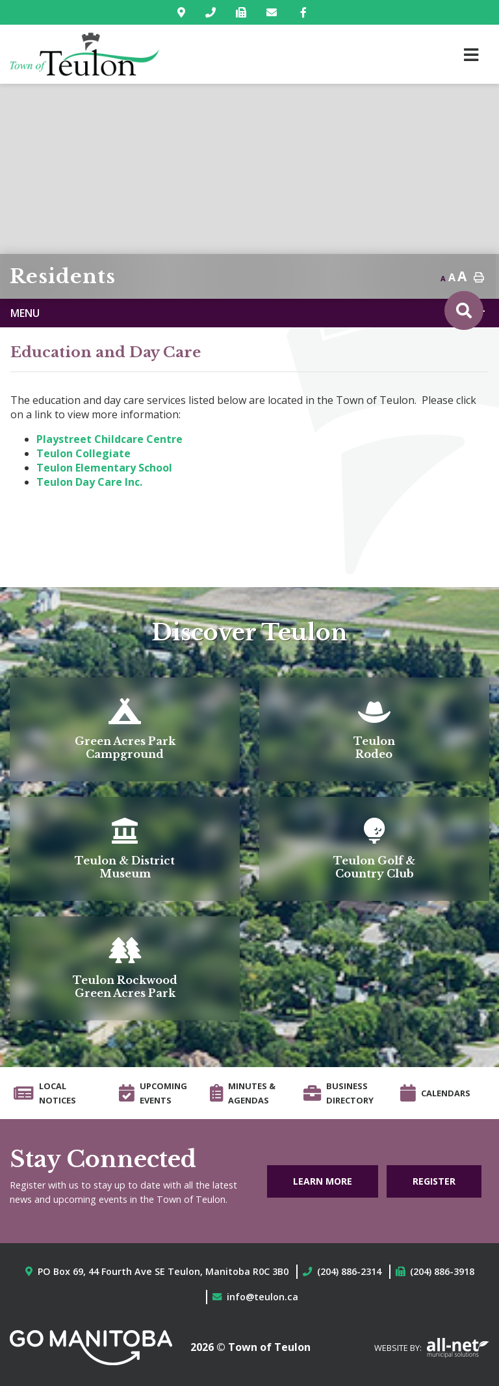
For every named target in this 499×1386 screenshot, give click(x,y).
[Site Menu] (249, 313)
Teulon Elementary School (104, 467)
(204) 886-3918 (442, 1271)
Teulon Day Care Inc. (89, 482)
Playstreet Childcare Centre (109, 439)
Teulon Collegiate (83, 453)
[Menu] (471, 54)
